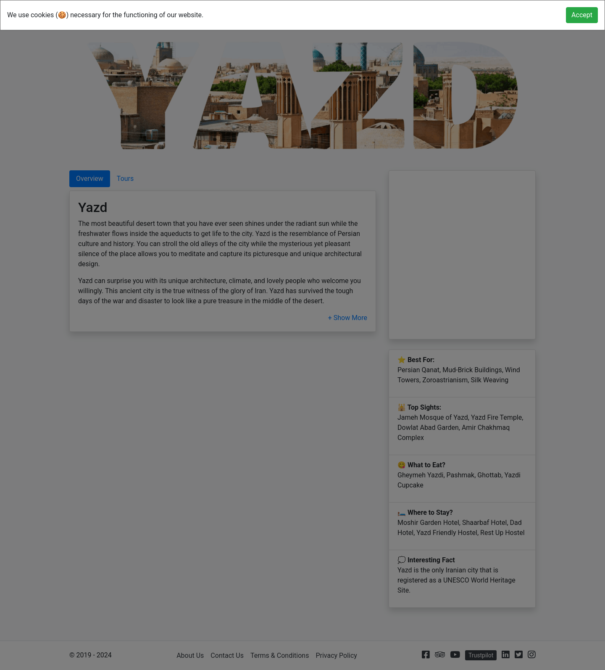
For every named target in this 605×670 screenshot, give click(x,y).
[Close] (582, 15)
